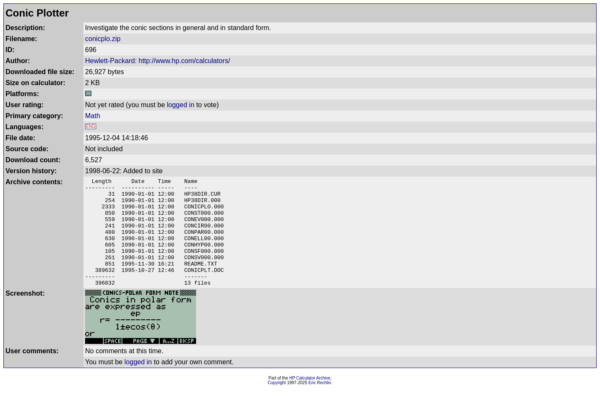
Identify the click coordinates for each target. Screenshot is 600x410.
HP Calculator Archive (309, 399)
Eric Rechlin (320, 404)
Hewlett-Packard (110, 60)
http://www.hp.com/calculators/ (184, 60)
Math (92, 115)
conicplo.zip (103, 38)
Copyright (277, 404)
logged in (180, 104)
